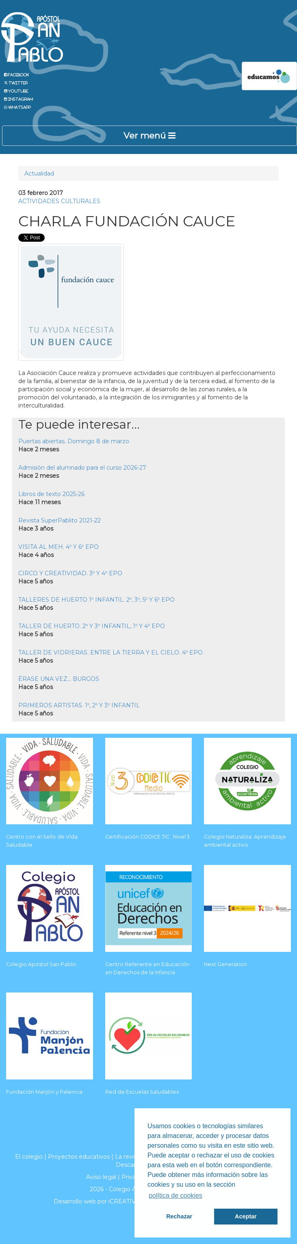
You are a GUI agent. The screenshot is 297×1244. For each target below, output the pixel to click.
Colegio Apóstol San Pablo (41, 964)
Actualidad (39, 173)
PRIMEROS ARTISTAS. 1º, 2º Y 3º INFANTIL (79, 705)
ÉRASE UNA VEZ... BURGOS (58, 679)
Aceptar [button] (246, 1216)
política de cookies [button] (175, 1195)
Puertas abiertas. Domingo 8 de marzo (73, 441)
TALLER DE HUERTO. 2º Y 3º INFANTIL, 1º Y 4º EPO (91, 626)
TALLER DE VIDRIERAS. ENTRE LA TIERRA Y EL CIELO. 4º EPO (110, 652)
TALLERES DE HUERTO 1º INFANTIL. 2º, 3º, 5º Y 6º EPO (96, 599)
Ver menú (150, 135)
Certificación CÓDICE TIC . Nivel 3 (147, 837)
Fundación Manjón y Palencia (44, 1092)
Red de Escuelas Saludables (142, 1092)
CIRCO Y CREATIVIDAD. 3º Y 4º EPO (70, 573)
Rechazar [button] (179, 1216)
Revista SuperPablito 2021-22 (59, 520)
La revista (128, 1156)
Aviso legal (101, 1177)
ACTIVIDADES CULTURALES (59, 201)
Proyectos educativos (79, 1156)
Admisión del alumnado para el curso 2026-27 (82, 467)
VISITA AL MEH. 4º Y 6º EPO (58, 546)
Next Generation (225, 964)
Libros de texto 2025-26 (51, 494)
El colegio (29, 1156)
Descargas (131, 1164)
